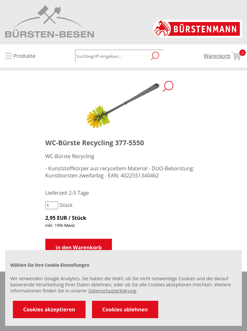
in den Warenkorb (79, 247)
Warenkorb (223, 56)
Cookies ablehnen (125, 309)
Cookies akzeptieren (49, 309)
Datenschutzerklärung (112, 291)
